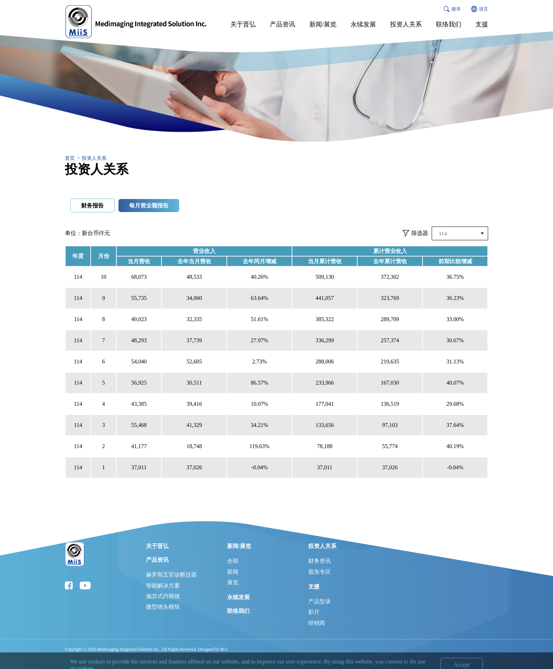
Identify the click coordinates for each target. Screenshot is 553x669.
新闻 (232, 572)
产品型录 (319, 601)
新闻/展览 (239, 546)
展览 (232, 582)
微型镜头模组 (163, 607)
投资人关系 (94, 158)
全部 (232, 561)
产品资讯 (157, 560)
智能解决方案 (163, 586)
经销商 (316, 623)
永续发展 (238, 597)
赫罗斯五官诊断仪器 (171, 575)
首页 (70, 158)
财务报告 (92, 206)
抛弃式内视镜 (163, 596)
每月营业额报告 (149, 206)
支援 (314, 587)
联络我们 (238, 611)
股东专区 (319, 572)
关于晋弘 (157, 546)
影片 (314, 612)
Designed (206, 649)
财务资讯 (319, 561)
